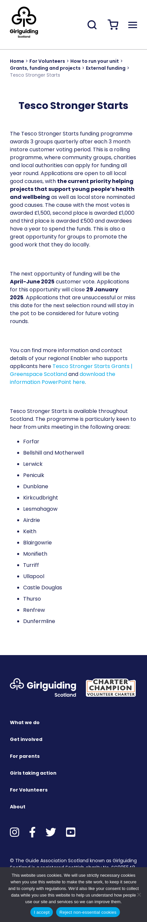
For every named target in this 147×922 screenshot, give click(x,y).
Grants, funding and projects (45, 68)
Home (17, 61)
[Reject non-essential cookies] (138, 894)
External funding (106, 68)
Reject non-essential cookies (87, 912)
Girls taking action (33, 773)
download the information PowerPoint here (62, 378)
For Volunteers (47, 61)
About (17, 806)
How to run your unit (94, 61)
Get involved (26, 739)
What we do (25, 722)
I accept (42, 912)
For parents (25, 756)
